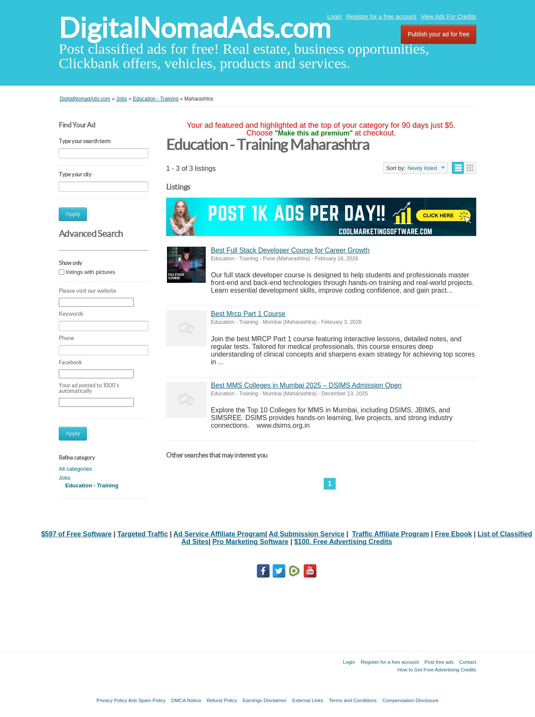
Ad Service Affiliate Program (219, 534)
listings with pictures (90, 272)
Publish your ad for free (438, 34)
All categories (75, 469)
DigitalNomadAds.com (195, 27)
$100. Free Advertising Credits (343, 541)
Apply (73, 214)
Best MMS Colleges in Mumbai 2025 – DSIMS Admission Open (306, 385)
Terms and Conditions (353, 700)
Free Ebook (453, 534)
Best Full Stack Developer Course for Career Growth (290, 250)
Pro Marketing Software (251, 541)
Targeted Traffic (142, 534)
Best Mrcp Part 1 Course (248, 313)
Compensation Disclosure (410, 700)
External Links (307, 700)
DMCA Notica (186, 700)
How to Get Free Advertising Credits (436, 669)
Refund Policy (222, 700)
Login (334, 16)
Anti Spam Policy (147, 700)
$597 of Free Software (76, 534)
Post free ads (438, 662)
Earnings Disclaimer (265, 700)
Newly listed (422, 168)
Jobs (64, 478)
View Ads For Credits (448, 16)
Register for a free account (381, 16)
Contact (467, 662)
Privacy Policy (111, 700)
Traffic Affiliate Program (390, 534)
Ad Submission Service (307, 534)
